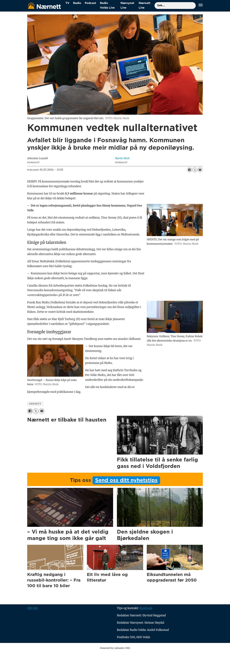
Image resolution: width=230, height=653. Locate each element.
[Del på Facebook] (189, 169)
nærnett (35, 403)
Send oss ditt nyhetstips (126, 480)
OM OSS (32, 608)
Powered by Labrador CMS (115, 648)
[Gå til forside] (44, 6)
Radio (77, 3)
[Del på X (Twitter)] (194, 169)
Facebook (145, 608)
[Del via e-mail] (200, 169)
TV (67, 3)
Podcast (90, 3)
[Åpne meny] (201, 5)
